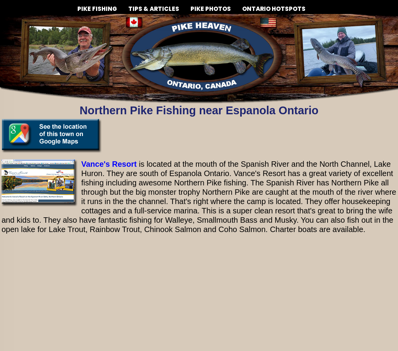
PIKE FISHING (97, 6)
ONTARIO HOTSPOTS (273, 9)
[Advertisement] (199, 294)
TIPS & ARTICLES (153, 6)
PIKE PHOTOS (210, 6)
